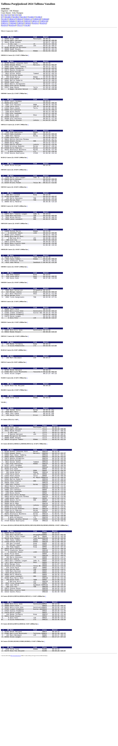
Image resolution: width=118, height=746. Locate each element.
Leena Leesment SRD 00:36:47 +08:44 (33, 246)
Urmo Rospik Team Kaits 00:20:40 (30, 289)
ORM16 (20, 19)
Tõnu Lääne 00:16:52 (30, 463)
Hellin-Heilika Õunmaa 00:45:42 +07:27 (33, 156)
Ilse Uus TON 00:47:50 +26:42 (33, 270)
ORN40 (13, 23)
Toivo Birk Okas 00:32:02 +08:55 (33, 311)
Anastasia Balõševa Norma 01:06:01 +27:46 (33, 169)
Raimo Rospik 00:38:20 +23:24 (33, 373)
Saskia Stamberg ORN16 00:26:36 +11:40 (38, 694)
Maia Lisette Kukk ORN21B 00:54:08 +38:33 (38, 671)
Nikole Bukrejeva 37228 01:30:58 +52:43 (33, 173)
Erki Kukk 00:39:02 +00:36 (33, 114)
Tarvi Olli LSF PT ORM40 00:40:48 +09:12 (38, 533)
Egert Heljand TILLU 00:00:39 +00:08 (38, 480)
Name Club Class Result (41, 476)
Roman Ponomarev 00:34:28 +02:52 (33, 74)
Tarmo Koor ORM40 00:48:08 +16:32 (38, 566)
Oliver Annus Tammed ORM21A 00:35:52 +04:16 (38, 518)
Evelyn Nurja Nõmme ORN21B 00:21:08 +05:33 (38, 612)
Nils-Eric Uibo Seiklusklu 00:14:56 (30, 371)
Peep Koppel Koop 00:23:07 (30, 309)
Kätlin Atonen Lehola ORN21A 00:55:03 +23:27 (38, 570)
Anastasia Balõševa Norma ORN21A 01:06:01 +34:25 (38, 580)
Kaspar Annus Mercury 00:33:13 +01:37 (33, 70)
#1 (2, 15)
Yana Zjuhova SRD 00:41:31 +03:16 (33, 150)
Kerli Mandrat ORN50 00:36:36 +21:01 (38, 652)
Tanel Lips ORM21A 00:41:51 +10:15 (38, 543)
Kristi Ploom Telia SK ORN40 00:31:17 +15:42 (38, 642)
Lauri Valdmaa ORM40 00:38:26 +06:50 (38, 522)
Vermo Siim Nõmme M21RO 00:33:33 (34, 737)
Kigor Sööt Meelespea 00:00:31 (30, 40)
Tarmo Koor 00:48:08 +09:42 (33, 130)
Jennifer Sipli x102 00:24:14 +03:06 (33, 262)
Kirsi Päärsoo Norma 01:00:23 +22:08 (33, 166)
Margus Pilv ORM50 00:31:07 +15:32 (38, 639)
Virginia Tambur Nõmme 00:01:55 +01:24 (33, 54)
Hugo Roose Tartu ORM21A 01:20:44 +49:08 (38, 583)
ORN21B (44, 21)
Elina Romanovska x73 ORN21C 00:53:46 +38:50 (38, 705)
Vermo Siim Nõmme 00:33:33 (30, 445)
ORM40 (45, 19)
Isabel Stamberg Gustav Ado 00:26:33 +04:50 (33, 352)
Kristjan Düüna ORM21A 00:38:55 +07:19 (38, 524)
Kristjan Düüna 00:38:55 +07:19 (33, 82)
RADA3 (4, 25)
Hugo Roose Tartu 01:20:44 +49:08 (33, 97)
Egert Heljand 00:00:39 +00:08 (33, 42)
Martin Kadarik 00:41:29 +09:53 (33, 88)
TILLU (19, 25)
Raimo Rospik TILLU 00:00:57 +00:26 (38, 482)
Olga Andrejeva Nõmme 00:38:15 (30, 148)
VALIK (27, 25)
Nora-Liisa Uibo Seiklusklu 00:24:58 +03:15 (33, 350)
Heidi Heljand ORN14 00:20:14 (34, 718)
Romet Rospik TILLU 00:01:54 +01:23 (38, 490)
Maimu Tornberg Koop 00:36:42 (30, 386)
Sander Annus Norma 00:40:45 (30, 459)
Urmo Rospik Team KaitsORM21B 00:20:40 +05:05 (38, 608)
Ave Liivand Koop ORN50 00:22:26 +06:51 (38, 615)
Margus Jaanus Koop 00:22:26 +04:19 (33, 328)
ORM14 (12, 19)
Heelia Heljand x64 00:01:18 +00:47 (33, 48)
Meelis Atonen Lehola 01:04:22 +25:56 (33, 135)
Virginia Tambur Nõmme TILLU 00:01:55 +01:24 (38, 493)
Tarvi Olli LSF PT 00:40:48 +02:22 (33, 118)
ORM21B (37, 19)
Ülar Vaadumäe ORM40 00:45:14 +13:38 (38, 553)
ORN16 (27, 21)
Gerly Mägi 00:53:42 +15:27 (33, 160)
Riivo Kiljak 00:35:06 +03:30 (33, 78)
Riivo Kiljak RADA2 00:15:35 (34, 602)
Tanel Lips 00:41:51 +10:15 (33, 90)
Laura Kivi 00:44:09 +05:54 (33, 154)
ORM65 (12, 21)
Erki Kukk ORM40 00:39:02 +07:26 (38, 526)
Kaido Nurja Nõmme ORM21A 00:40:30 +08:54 (38, 531)
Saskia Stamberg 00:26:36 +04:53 (33, 354)
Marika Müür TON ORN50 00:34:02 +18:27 (38, 646)
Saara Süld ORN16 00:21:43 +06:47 (38, 688)
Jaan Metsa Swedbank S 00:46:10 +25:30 (33, 295)
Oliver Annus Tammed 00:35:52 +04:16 (33, 80)
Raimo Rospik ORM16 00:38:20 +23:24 (38, 700)
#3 (9, 15)
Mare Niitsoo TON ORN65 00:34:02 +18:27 (38, 648)
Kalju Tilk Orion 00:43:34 (30, 465)
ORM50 (4, 21)
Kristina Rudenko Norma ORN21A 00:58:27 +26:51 (38, 574)
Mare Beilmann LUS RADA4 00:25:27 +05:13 (38, 722)
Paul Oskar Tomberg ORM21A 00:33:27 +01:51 (38, 510)
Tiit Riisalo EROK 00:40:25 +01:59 (33, 116)
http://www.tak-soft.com (16, 744)
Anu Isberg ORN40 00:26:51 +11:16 (38, 633)
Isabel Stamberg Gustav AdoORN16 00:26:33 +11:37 (38, 692)
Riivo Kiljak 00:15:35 (30, 186)
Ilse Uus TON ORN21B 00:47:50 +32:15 (38, 666)
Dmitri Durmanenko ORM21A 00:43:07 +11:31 (38, 547)
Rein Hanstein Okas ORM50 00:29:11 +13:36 (38, 637)
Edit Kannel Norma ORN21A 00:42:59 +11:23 (38, 545)
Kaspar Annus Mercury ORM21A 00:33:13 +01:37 (38, 508)
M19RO (16, 17)
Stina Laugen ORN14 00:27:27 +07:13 (38, 724)
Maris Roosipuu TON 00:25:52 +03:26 (33, 223)
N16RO (31, 17)
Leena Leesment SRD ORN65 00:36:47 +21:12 (38, 654)
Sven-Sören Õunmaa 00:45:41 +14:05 (33, 94)
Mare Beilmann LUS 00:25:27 (30, 402)
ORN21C (4, 23)
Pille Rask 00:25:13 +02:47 (33, 221)
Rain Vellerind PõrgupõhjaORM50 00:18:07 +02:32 (38, 604)
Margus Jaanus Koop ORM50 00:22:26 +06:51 (38, 617)
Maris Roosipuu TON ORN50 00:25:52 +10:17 (38, 631)
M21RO (24, 17)
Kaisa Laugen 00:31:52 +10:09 (33, 356)
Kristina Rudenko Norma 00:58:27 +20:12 (33, 164)
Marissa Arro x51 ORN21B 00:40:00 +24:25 (38, 660)
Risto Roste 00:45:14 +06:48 (33, 124)
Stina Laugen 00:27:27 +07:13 (33, 419)
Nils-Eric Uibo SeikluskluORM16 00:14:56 (34, 686)
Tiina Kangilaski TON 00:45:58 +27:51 (33, 334)
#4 (13, 15)
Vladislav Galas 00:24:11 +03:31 (33, 293)
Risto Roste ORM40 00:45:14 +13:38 (38, 556)
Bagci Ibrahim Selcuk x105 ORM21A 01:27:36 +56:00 (38, 587)
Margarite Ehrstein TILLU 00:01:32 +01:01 (38, 488)
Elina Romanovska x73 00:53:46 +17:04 (33, 388)
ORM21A (28, 19)
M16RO (8, 17)
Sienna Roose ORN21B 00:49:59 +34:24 (38, 669)
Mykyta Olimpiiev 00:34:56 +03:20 (33, 76)
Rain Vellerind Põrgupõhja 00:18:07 (30, 326)
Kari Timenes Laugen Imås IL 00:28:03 (30, 240)
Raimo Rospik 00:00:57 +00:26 (33, 44)
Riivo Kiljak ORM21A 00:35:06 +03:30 (38, 516)
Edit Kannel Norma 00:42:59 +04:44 (33, 152)
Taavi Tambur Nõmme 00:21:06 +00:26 (33, 291)
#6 (20, 15)
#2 (6, 15)
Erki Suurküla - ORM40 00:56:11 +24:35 (38, 572)
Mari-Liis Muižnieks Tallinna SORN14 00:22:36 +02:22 (38, 720)
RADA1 (35, 23)
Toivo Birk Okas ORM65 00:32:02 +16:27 (38, 644)
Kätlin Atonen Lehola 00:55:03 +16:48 (33, 162)
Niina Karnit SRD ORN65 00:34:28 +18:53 (38, 650)
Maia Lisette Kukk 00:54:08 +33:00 (33, 274)
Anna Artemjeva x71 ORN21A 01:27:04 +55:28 (38, 585)
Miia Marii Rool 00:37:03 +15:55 (33, 266)
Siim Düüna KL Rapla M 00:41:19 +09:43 (33, 86)
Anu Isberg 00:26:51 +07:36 (33, 203)
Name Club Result (36, 38)
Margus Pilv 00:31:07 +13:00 (33, 332)
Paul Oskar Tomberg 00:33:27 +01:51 (33, 72)
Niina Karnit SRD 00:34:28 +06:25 (33, 244)
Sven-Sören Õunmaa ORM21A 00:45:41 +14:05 (38, 558)
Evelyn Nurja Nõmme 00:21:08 (30, 259)
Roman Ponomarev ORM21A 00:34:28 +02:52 (38, 512)
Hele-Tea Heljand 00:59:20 (30, 432)
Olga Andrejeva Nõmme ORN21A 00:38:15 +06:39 (38, 520)
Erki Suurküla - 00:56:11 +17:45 (33, 133)
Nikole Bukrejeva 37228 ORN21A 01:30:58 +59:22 (38, 589)
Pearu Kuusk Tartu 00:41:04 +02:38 (33, 120)
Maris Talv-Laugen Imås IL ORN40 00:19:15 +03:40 (38, 606)
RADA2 (43, 23)
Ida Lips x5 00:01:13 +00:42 (33, 46)
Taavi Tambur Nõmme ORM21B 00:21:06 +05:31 (38, 610)
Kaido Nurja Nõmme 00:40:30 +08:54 (33, 84)
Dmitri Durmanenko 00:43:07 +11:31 (33, 92)
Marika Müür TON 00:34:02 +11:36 (33, 225)
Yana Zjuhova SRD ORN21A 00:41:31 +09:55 (38, 541)
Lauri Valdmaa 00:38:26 (30, 112)
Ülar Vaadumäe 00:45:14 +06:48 (33, 126)
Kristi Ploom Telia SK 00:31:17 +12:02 (33, 205)
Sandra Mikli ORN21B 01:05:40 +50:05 (38, 673)
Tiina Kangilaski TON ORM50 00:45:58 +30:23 (38, 662)
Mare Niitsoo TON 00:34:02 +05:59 (33, 242)
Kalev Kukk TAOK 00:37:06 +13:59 (33, 313)
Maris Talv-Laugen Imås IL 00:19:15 (30, 199)
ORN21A (35, 21)
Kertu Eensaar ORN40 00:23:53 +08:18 (38, 621)
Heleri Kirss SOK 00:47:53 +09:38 (33, 158)
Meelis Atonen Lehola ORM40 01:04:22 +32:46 (38, 578)
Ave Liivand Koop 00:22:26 (30, 219)
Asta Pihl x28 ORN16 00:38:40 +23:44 (38, 702)
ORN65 (28, 23)
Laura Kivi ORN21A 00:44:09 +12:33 (38, 549)
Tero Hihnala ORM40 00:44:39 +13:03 (38, 551)
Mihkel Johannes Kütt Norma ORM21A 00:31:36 (34, 506)
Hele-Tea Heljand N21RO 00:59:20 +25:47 (38, 739)
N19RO (38, 17)
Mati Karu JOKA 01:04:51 (30, 461)
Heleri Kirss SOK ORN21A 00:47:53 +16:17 (38, 564)
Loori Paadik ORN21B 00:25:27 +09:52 (38, 629)
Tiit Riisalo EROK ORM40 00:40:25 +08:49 (38, 529)
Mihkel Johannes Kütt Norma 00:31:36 (30, 67)
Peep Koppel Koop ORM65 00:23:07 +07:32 (38, 619)
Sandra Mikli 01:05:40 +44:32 (33, 276)
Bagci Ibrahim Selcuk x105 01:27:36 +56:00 (33, 99)
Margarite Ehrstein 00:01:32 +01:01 (33, 50)
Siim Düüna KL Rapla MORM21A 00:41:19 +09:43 (38, 537)
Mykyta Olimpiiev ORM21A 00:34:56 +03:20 (38, 514)
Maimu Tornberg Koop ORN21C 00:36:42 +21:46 (38, 698)
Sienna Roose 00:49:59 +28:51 (33, 272)
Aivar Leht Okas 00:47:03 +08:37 (33, 128)
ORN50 (20, 23)
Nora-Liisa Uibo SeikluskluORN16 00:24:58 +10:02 (38, 690)
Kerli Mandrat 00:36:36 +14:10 (33, 227)
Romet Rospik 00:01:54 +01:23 (33, 52)
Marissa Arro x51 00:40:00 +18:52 (33, 268)
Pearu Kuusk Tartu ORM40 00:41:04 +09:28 (38, 535)
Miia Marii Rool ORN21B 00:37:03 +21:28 (38, 656)
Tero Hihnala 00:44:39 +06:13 (33, 122)
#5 (17, 15)
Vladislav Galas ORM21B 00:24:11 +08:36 (38, 623)
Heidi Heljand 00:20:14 (30, 415)
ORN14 (20, 21)
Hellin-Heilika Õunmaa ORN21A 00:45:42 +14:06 (38, 560)
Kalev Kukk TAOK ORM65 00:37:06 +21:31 (38, 658)
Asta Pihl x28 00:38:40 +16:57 (33, 358)
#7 (2, 17)
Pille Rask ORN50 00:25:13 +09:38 (38, 627)
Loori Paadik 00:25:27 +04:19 (33, 264)
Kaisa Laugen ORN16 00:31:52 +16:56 (38, 696)
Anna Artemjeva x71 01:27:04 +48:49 (33, 171)
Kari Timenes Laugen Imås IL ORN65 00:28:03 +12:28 (38, 635)
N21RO (4, 19)
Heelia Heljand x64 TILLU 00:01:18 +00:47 (38, 486)
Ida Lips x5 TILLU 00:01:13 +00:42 (38, 484)
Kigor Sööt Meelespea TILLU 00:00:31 (34, 478)
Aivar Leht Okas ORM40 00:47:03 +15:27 (38, 562)
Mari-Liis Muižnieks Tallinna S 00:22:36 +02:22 (33, 417)
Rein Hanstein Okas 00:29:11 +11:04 (33, 330)
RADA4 (12, 25)
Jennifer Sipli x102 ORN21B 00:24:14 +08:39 (38, 625)
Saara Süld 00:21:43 (30, 348)
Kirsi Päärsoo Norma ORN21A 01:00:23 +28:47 (38, 576)
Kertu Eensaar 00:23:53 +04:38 (33, 201)
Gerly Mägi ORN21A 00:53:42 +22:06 (38, 568)
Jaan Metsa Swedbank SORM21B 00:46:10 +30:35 (38, 664)
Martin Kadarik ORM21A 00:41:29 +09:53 (38, 539)
